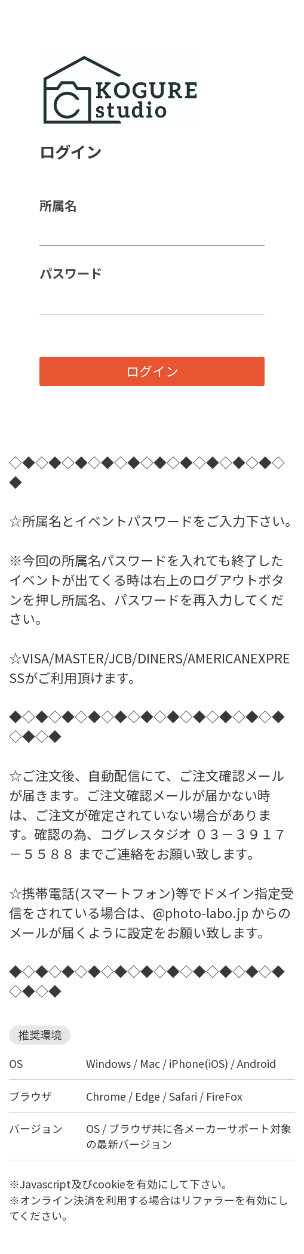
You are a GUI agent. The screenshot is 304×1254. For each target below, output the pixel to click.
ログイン (152, 371)
